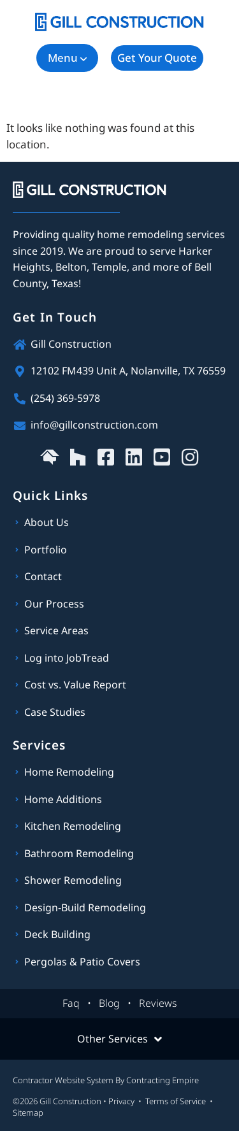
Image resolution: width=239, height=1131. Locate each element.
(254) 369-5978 (65, 398)
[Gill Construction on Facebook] (106, 457)
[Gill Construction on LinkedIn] (134, 457)
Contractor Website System (63, 1080)
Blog (109, 1003)
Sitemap (28, 1112)
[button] (67, 58)
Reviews (158, 1003)
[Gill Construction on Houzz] (78, 457)
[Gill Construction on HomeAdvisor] (50, 457)
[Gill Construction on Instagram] (190, 457)
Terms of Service (175, 1101)
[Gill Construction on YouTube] (162, 457)
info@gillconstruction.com (94, 425)
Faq (71, 1003)
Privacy (121, 1101)
